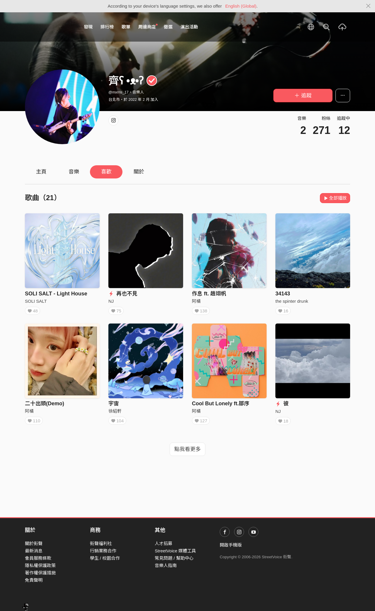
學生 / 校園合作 (105, 558)
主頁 (41, 172)
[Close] (368, 6)
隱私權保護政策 (40, 565)
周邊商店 (148, 27)
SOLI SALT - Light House (56, 294)
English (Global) (241, 6)
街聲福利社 (101, 543)
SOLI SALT (36, 301)
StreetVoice (49, 27)
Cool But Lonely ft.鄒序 (220, 406)
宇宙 (113, 406)
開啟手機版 (231, 544)
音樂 (74, 172)
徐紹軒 (115, 413)
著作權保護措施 (40, 572)
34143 (282, 294)
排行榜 (107, 26)
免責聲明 (33, 580)
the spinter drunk (291, 301)
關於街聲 (33, 543)
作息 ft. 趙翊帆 (209, 294)
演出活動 (189, 26)
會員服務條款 (38, 558)
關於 (139, 172)
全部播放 (335, 197)
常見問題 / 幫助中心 (174, 558)
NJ (111, 301)
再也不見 (122, 294)
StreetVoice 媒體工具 (175, 550)
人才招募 (163, 543)
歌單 (126, 26)
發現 (88, 26)
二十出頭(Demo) (44, 406)
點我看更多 (187, 453)
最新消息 (33, 550)
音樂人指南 (166, 565)
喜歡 (106, 172)
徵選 (168, 26)
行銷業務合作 (103, 550)
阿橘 (196, 301)
